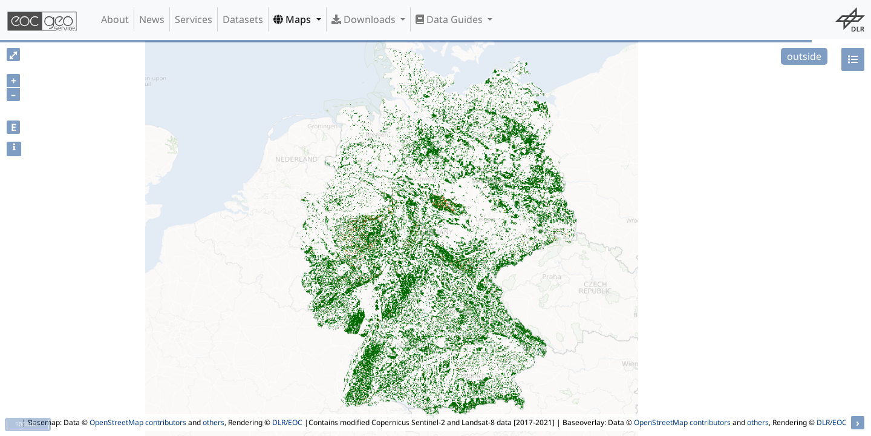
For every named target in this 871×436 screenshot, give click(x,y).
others (213, 422)
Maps (293, 19)
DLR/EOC (287, 422)
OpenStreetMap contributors (138, 422)
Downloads (364, 19)
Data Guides (450, 19)
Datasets (243, 19)
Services (193, 19)
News (152, 19)
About (115, 19)
